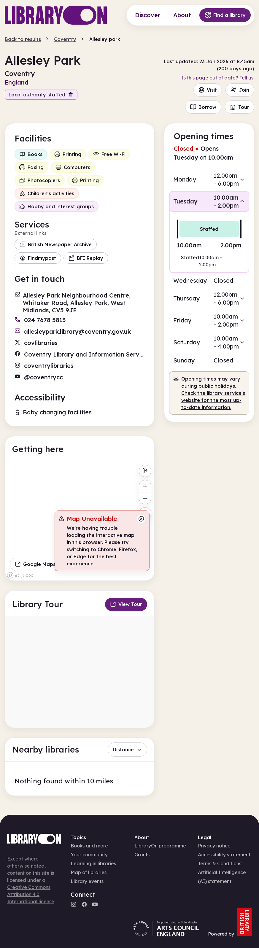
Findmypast (38, 258)
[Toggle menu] (145, 471)
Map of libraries (89, 872)
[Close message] (141, 518)
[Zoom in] (145, 486)
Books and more (89, 846)
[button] (209, 179)
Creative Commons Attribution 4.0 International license (30, 894)
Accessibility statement (224, 855)
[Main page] (56, 15)
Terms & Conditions (219, 863)
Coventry (65, 39)
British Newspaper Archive (56, 244)
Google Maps (35, 564)
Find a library (225, 15)
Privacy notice (214, 846)
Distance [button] (127, 750)
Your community (89, 855)
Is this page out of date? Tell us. (218, 78)
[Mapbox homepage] (20, 575)
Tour (239, 107)
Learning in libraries (93, 863)
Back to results (23, 39)
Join (240, 90)
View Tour (126, 604)
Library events (87, 881)
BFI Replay (86, 258)
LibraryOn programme (160, 846)
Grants (142, 855)
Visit (207, 90)
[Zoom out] (145, 498)
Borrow (203, 107)
